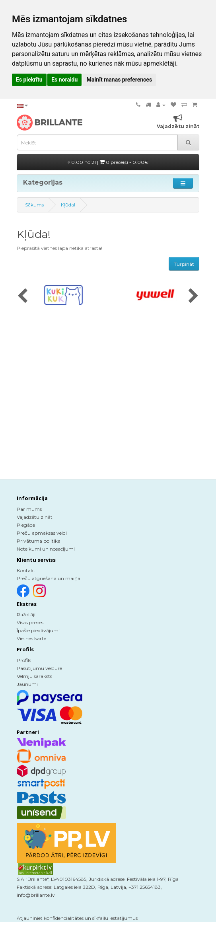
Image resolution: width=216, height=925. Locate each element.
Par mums (29, 509)
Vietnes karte (31, 638)
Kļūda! (68, 205)
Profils (24, 660)
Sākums (34, 205)
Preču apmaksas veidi (42, 533)
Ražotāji (26, 614)
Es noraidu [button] (64, 79)
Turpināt (184, 264)
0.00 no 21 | (108, 162)
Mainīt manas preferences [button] (119, 79)
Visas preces (30, 622)
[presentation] (22, 296)
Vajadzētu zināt (35, 517)
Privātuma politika (38, 541)
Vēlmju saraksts (34, 676)
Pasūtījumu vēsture (39, 668)
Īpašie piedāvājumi (38, 630)
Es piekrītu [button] (29, 79)
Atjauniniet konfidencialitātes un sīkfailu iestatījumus (77, 918)
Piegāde (26, 525)
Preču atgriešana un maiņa (48, 578)
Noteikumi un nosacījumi (46, 549)
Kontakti (27, 570)
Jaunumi (27, 684)
